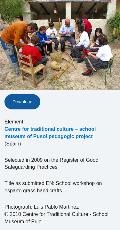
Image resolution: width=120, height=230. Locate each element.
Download (22, 101)
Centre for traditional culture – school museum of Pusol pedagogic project (50, 132)
